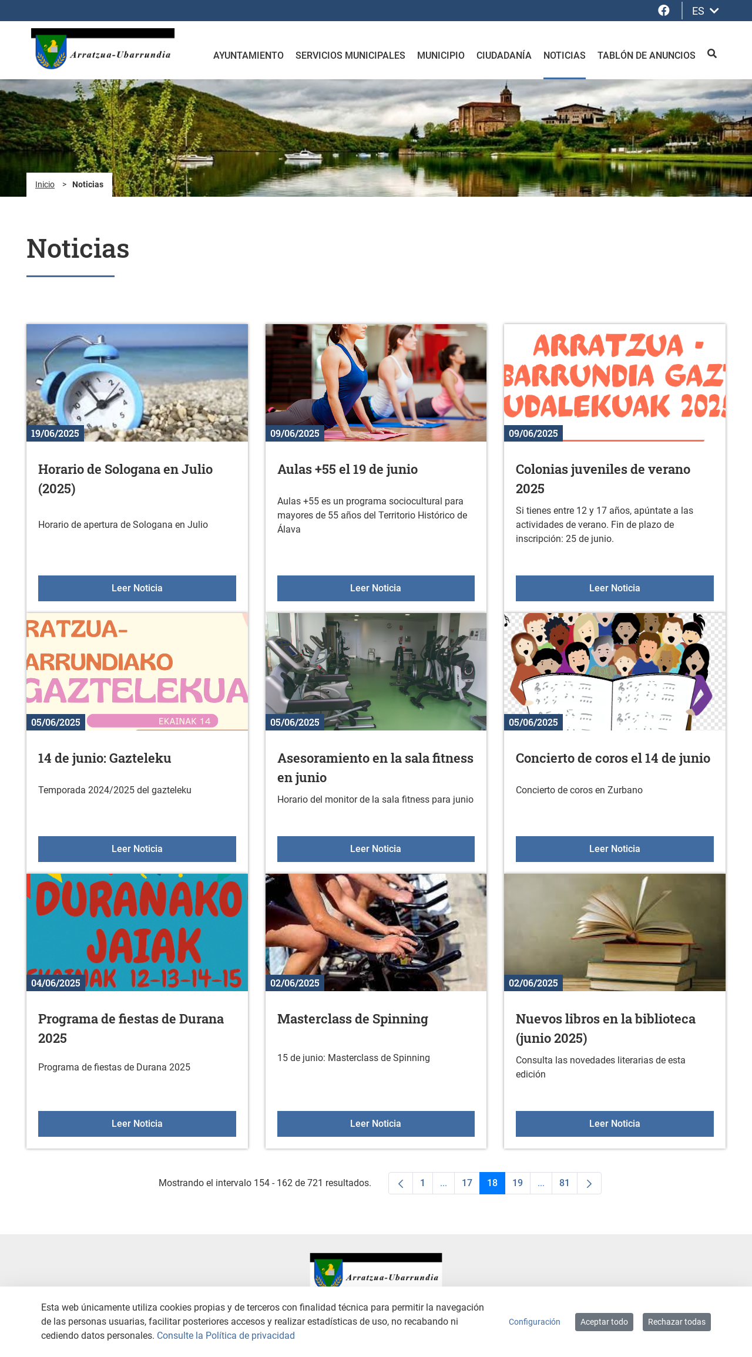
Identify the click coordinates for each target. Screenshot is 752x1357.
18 (496, 1185)
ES (705, 11)
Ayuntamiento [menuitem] (248, 55)
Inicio (45, 184)
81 (568, 1185)
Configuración (534, 1321)
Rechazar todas (677, 1321)
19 (521, 1185)
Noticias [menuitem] (564, 55)
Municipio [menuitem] (441, 55)
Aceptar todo (604, 1321)
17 (471, 1185)
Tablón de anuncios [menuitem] (646, 55)
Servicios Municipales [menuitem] (350, 55)
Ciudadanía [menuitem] (504, 55)
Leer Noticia (174, 587)
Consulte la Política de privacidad (226, 1335)
